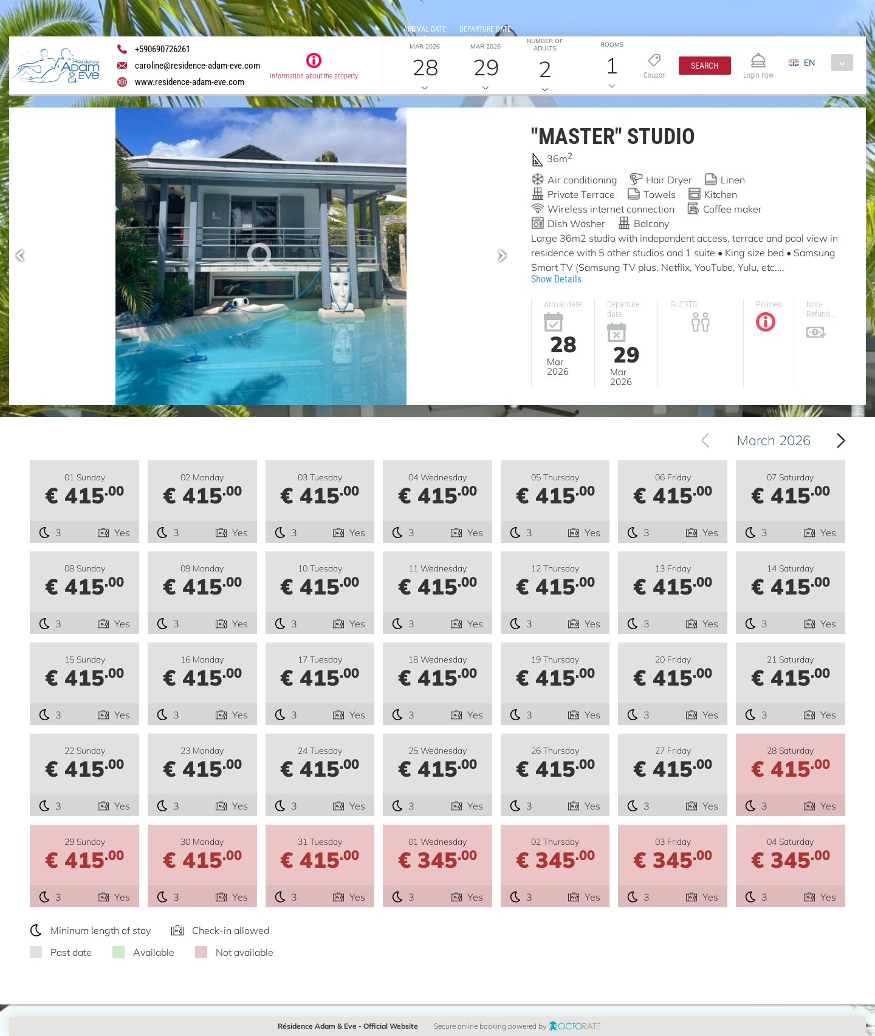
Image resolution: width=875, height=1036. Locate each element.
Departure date (485, 29)
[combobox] (825, 62)
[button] (705, 65)
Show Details (556, 279)
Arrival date (424, 29)
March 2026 (781, 440)
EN (809, 62)
